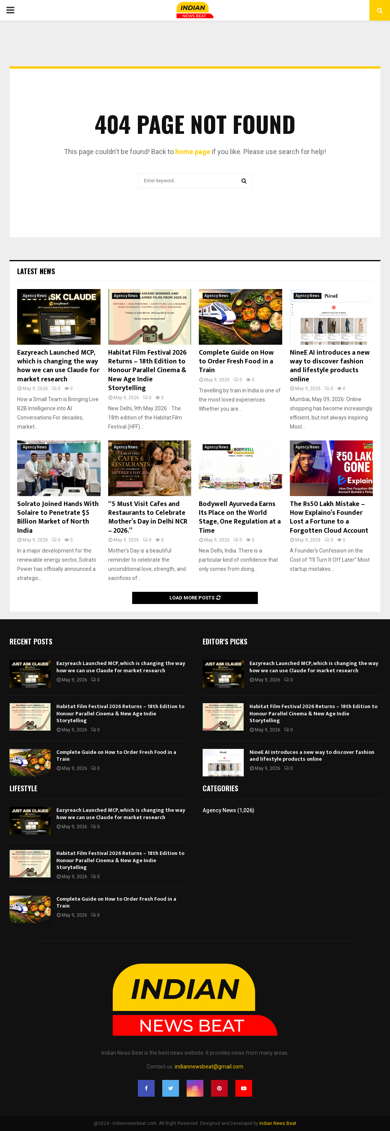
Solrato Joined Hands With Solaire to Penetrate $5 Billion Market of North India (58, 517)
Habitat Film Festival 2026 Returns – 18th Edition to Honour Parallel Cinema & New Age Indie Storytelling (147, 370)
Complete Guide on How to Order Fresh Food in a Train (236, 361)
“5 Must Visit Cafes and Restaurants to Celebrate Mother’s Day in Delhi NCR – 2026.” (147, 517)
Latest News (36, 271)
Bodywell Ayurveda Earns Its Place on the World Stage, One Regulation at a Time (240, 517)
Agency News (35, 296)
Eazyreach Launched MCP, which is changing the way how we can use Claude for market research (58, 366)
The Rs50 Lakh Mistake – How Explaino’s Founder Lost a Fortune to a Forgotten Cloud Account (329, 517)
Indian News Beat (277, 1123)
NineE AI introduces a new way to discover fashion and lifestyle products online (330, 366)
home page (192, 152)
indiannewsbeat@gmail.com (209, 1067)
